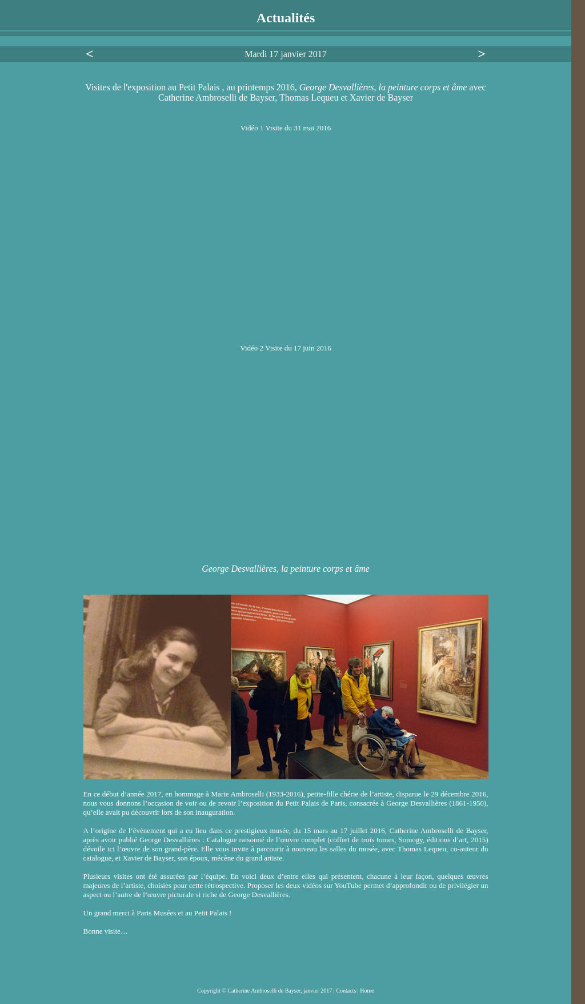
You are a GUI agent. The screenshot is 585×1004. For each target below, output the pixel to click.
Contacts (347, 990)
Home (367, 990)
